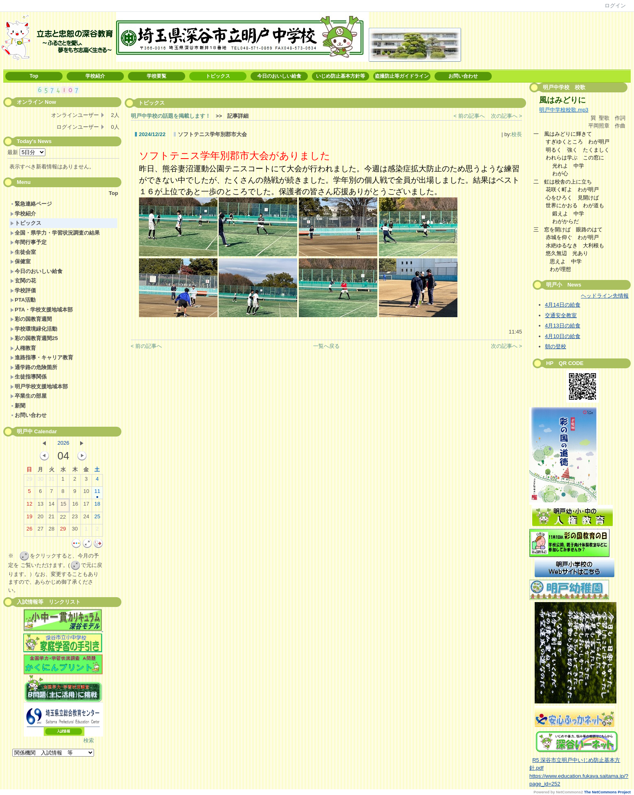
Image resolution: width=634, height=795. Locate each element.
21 (51, 518)
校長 (516, 134)
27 (40, 530)
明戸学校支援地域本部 (39, 386)
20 (40, 518)
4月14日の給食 (562, 305)
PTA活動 (23, 300)
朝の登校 (555, 346)
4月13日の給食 (562, 325)
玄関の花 (23, 281)
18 (97, 506)
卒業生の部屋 (28, 396)
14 (51, 506)
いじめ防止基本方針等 (340, 76)
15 (63, 506)
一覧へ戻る (326, 346)
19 (29, 518)
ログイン (615, 5)
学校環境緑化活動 (33, 329)
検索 (88, 740)
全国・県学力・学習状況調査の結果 (55, 233)
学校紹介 (95, 76)
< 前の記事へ (469, 116)
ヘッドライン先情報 (605, 296)
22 (63, 519)
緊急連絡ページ (31, 204)
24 (86, 518)
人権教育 (23, 348)
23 (75, 518)
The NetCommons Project (607, 792)
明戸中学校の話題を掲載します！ (171, 116)
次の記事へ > (506, 116)
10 (86, 493)
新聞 (17, 406)
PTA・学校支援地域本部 (41, 310)
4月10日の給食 (562, 336)
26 (29, 530)
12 (29, 506)
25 (97, 518)
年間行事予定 (28, 242)
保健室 (20, 261)
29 (29, 481)
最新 (26, 152)
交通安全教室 (561, 315)
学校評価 (23, 290)
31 (51, 481)
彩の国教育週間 (31, 319)
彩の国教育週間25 (34, 338)
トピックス (218, 76)
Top (33, 76)
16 (75, 506)
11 (97, 493)
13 (40, 506)
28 (51, 530)
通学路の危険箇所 (33, 367)
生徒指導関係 (28, 377)
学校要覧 (156, 76)
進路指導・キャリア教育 (41, 357)
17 (86, 506)
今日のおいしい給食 (279, 76)
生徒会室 (23, 252)
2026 (63, 443)
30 (40, 481)
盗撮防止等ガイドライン (402, 76)
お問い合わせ (463, 76)
